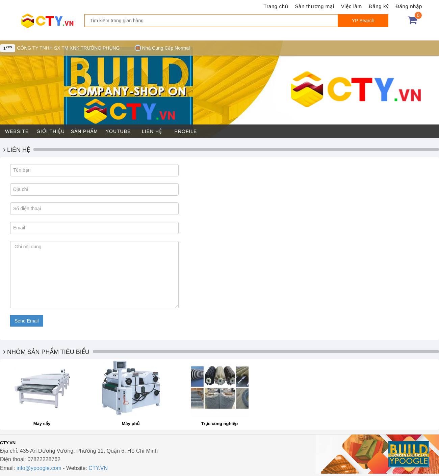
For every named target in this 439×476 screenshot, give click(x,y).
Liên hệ (152, 131)
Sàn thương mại (314, 6)
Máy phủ (131, 423)
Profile (186, 131)
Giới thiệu (50, 131)
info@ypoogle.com (39, 468)
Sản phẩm (84, 131)
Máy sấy (42, 423)
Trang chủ (275, 6)
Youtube (118, 131)
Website (17, 131)
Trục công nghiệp (219, 423)
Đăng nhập (408, 6)
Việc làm (351, 6)
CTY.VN (98, 468)
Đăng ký (379, 6)
